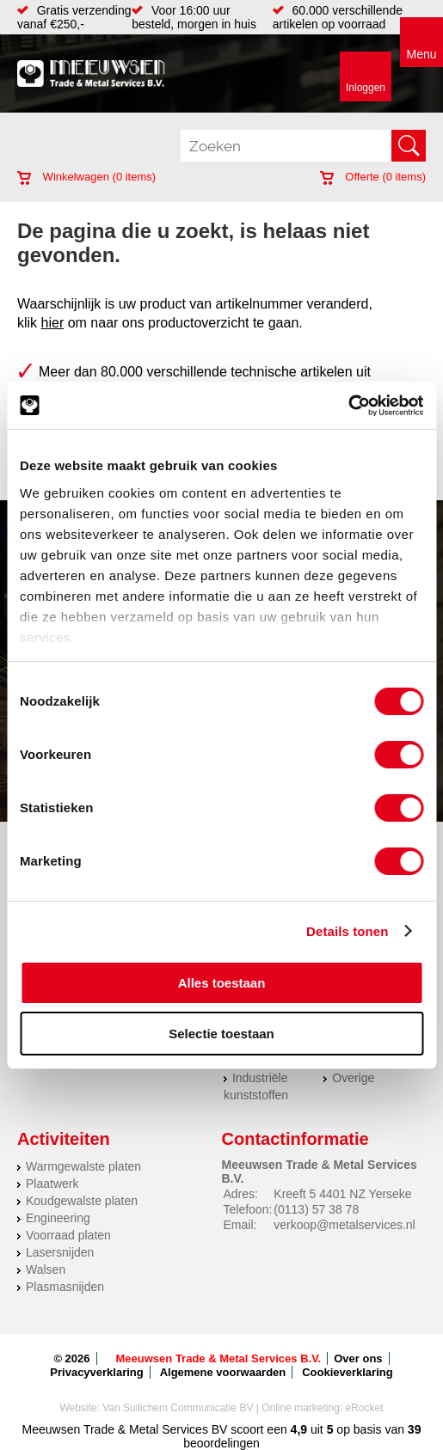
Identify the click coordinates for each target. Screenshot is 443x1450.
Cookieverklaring (347, 1372)
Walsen (45, 1269)
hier (53, 322)
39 (414, 1429)
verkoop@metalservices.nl (344, 1225)
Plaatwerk (52, 1183)
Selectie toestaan (221, 1033)
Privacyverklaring (96, 1372)
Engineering (58, 1218)
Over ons (358, 1358)
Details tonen (347, 931)
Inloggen (365, 88)
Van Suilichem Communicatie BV (177, 1408)
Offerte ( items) (373, 176)
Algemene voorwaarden (223, 1372)
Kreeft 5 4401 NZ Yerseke (342, 1194)
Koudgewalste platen (82, 1201)
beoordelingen (221, 1443)
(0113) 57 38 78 (316, 1209)
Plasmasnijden (65, 1287)
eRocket (365, 1408)
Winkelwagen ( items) (86, 176)
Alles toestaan (222, 983)
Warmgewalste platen (83, 1166)
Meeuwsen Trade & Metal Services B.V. (219, 1358)
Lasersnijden (60, 1252)
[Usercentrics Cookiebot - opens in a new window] (348, 406)
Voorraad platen (68, 1235)
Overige (353, 1078)
